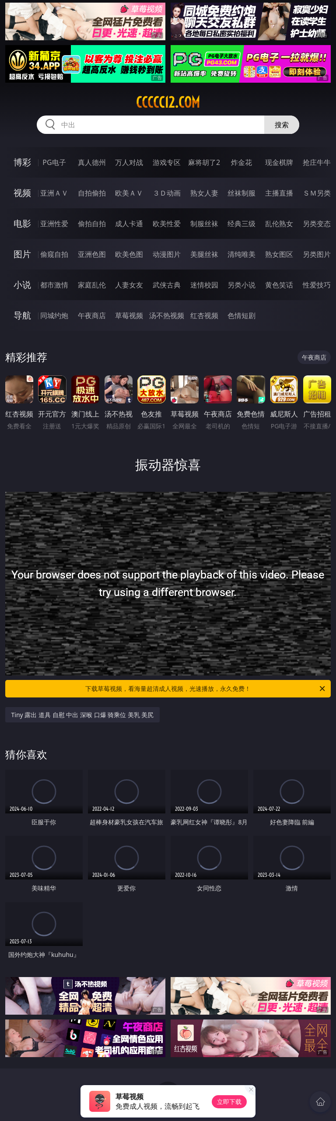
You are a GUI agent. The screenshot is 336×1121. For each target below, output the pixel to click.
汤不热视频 (166, 315)
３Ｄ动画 (167, 193)
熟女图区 (279, 254)
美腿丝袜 (204, 254)
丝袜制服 (242, 193)
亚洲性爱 (54, 223)
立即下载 (229, 1101)
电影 (22, 223)
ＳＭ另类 (317, 193)
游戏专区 (167, 162)
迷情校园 (204, 285)
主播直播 (279, 193)
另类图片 (317, 254)
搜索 (282, 125)
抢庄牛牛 (317, 162)
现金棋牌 (279, 162)
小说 (22, 285)
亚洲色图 (92, 254)
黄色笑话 (279, 285)
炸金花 (241, 162)
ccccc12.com (168, 102)
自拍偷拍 (92, 193)
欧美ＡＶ (129, 193)
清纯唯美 (242, 254)
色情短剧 (242, 315)
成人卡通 (129, 223)
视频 (22, 193)
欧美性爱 (167, 223)
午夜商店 (92, 315)
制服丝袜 (204, 223)
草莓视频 (129, 315)
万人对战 (129, 162)
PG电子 (54, 162)
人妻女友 (129, 285)
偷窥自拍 (54, 254)
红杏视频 (204, 315)
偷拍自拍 (92, 223)
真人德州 (92, 162)
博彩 (22, 162)
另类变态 (317, 223)
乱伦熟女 (279, 223)
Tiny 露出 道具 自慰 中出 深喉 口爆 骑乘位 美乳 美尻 (82, 715)
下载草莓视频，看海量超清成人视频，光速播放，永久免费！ (205, 688)
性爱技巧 (317, 285)
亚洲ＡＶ (54, 193)
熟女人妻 (204, 193)
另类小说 (242, 285)
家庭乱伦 (92, 285)
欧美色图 (129, 254)
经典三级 (242, 223)
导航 (22, 315)
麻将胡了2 (204, 162)
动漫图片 (167, 254)
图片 (22, 254)
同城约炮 (54, 315)
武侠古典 (167, 285)
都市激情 (54, 285)
